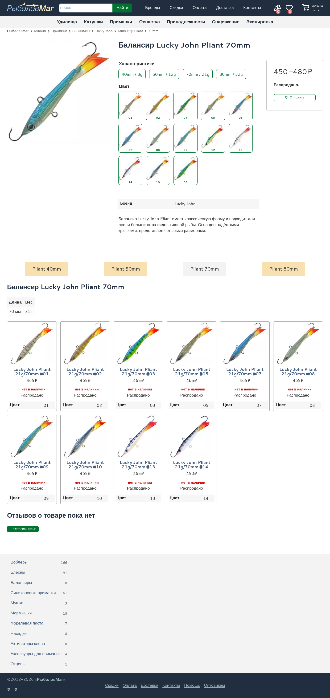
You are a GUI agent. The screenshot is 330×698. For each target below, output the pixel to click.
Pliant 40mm (46, 268)
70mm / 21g (197, 74)
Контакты (252, 7)
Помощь (192, 685)
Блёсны (39, 572)
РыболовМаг (18, 30)
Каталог (40, 30)
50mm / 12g (164, 74)
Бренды (152, 7)
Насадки (39, 633)
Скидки (176, 7)
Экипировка (260, 21)
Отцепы (39, 664)
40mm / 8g (132, 74)
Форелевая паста (39, 623)
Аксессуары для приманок (39, 654)
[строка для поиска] (85, 8)
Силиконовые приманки (39, 593)
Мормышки (39, 613)
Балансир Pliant (130, 30)
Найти (122, 7)
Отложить (297, 97)
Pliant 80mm (283, 268)
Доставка (225, 7)
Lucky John (104, 30)
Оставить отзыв (25, 529)
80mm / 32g (231, 74)
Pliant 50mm (125, 268)
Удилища (67, 21)
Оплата (200, 7)
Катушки (93, 21)
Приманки (121, 21)
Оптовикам (214, 685)
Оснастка (149, 21)
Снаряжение (225, 21)
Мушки (39, 603)
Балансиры (81, 30)
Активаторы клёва (39, 644)
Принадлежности (186, 21)
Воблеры (39, 562)
